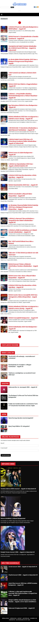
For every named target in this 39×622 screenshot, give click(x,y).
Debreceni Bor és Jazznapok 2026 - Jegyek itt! (22, 387)
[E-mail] (19, 450)
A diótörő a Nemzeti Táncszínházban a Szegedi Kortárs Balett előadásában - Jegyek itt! (21, 220)
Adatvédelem (25, 618)
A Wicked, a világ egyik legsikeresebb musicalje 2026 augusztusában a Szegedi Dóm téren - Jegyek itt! (22, 593)
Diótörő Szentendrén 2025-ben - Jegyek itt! (23, 185)
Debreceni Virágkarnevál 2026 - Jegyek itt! (21, 608)
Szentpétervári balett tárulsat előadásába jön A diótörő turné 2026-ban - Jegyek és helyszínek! (22, 48)
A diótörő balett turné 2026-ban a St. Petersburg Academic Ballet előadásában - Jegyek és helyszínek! (22, 141)
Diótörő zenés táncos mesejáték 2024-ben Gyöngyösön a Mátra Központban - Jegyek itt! (22, 297)
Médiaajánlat (5, 618)
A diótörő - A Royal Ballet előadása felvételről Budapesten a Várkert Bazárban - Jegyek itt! (23, 96)
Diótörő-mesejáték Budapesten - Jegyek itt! (23, 318)
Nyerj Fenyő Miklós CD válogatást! (19, 426)
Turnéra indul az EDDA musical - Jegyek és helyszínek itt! (18, 489)
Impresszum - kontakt (16, 618)
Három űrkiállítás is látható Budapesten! (13, 518)
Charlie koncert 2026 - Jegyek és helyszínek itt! (23, 575)
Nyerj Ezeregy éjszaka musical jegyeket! (20, 418)
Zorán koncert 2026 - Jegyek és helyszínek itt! (22, 566)
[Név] (19, 445)
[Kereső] (6, 7)
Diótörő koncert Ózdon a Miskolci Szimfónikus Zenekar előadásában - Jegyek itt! (23, 266)
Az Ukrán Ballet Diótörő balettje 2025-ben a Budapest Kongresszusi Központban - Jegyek (22, 61)
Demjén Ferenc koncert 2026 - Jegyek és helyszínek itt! (18, 552)
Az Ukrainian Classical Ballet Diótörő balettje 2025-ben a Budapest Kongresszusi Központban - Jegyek (23, 207)
